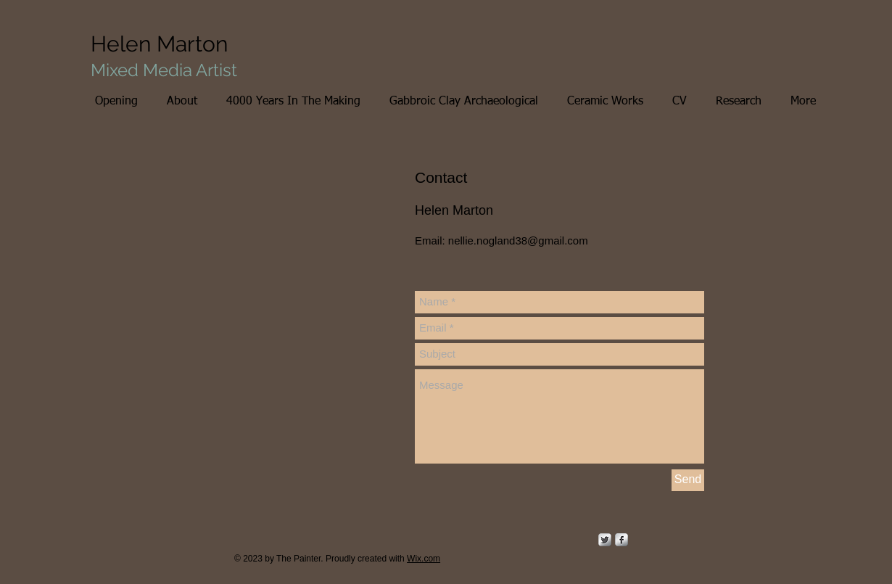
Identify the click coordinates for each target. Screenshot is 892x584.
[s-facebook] (621, 539)
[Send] (688, 480)
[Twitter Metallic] (604, 539)
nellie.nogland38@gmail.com (518, 240)
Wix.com (423, 559)
